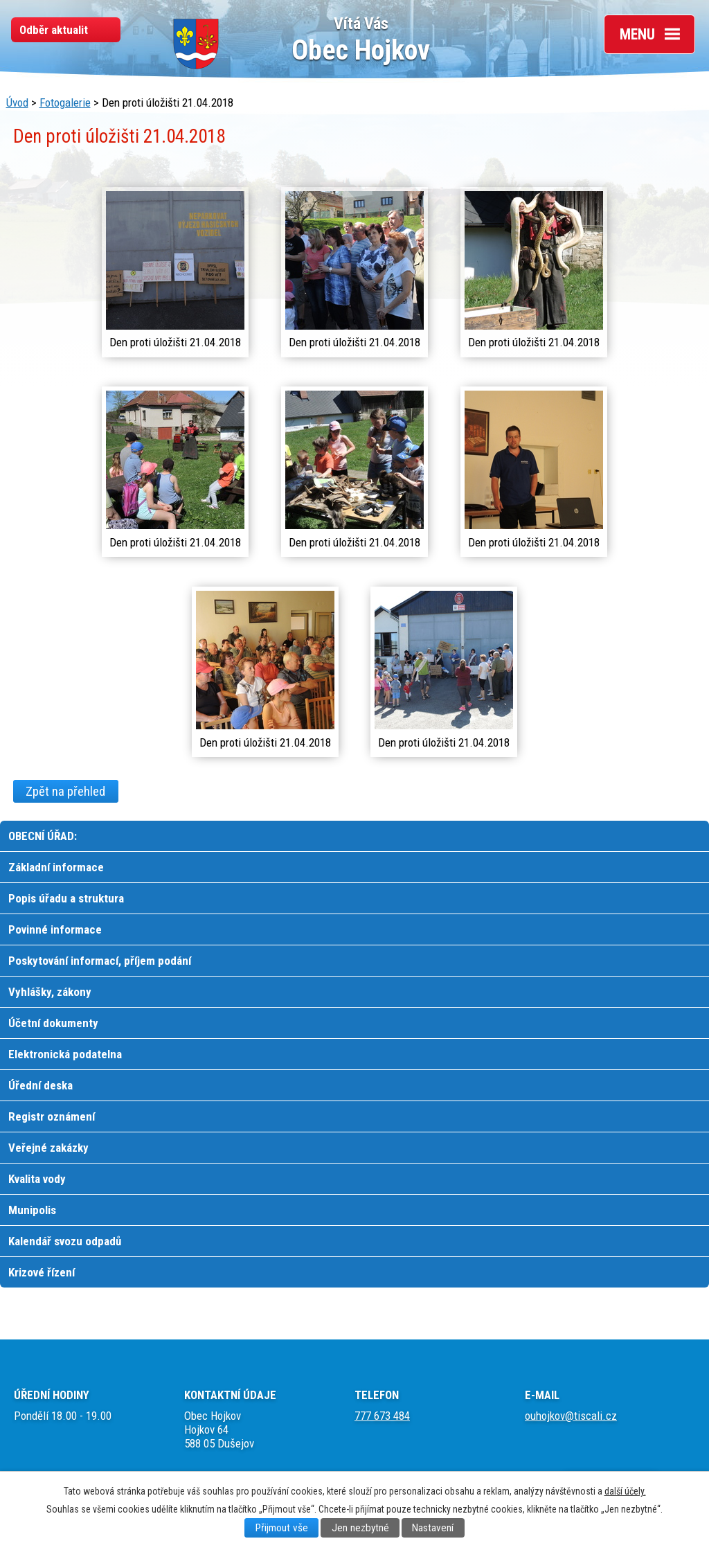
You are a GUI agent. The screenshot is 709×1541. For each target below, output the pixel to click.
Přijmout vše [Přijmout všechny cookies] (281, 1528)
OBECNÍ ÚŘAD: (42, 836)
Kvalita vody (37, 1179)
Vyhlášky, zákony (49, 992)
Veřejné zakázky (48, 1148)
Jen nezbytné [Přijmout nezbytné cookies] (360, 1528)
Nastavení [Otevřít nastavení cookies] (433, 1528)
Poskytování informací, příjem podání (99, 961)
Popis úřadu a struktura (66, 898)
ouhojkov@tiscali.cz (571, 1416)
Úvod (17, 102)
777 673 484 (382, 1416)
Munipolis (32, 1210)
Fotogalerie (65, 102)
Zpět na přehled (65, 791)
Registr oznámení (51, 1116)
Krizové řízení (41, 1272)
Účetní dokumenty (53, 1023)
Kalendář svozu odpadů (64, 1241)
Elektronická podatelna (65, 1054)
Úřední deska (40, 1085)
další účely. (625, 1491)
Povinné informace (55, 929)
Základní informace (56, 867)
